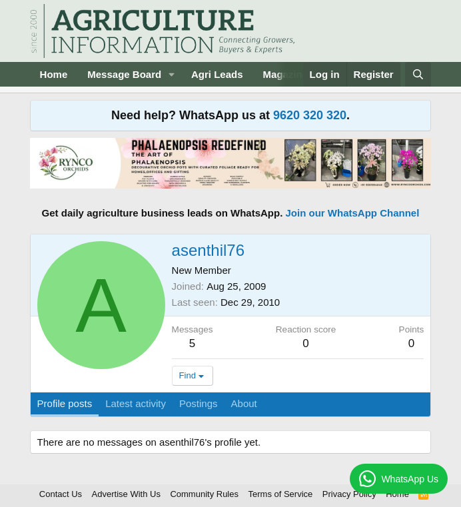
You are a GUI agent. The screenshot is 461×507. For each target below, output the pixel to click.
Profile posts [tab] (65, 403)
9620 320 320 (309, 115)
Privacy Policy (349, 494)
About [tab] (244, 403)
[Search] (418, 74)
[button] (172, 74)
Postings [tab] (198, 403)
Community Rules (204, 494)
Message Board (124, 74)
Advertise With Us (126, 494)
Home (54, 74)
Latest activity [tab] (135, 403)
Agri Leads (217, 74)
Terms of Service (280, 494)
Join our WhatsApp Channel (353, 213)
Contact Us (60, 494)
